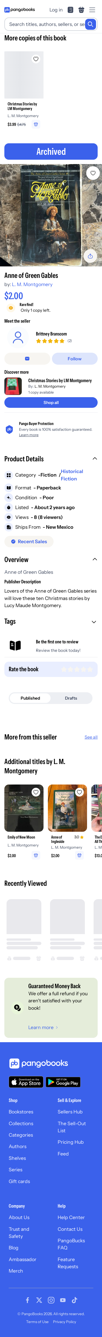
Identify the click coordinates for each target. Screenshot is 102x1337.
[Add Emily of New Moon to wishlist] (36, 792)
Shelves (17, 1158)
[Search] (90, 24)
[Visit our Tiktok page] (74, 1300)
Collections (21, 1123)
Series (15, 1169)
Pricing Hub (71, 1142)
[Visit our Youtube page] (63, 1300)
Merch (16, 1271)
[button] (51, 459)
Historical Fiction (72, 474)
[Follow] (75, 359)
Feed (63, 1154)
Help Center (71, 1217)
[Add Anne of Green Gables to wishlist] (93, 173)
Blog (13, 1247)
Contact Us (70, 1229)
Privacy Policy (64, 1322)
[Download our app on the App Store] (26, 1082)
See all (91, 737)
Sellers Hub (70, 1112)
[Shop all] (51, 402)
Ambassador (22, 1259)
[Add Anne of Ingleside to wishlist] (79, 792)
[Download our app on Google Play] (63, 1082)
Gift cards (19, 1181)
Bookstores (21, 1112)
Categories (21, 1135)
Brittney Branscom (51, 334)
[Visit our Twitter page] (39, 1300)
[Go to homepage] (19, 10)
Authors (17, 1146)
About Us (19, 1217)
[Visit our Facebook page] (27, 1300)
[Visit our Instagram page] (51, 1300)
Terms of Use (37, 1322)
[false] (27, 359)
